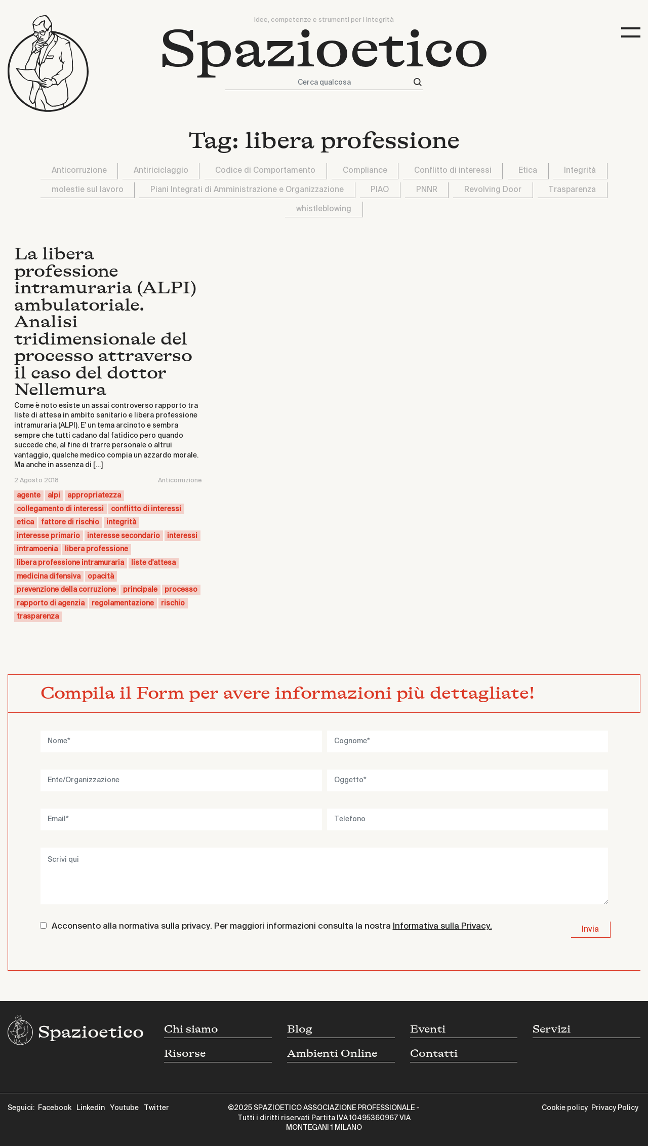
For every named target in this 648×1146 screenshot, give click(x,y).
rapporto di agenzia (51, 603)
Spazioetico (324, 49)
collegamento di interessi (60, 509)
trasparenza (38, 616)
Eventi (428, 1029)
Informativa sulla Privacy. (442, 926)
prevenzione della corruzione (66, 589)
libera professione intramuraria (70, 562)
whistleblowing (323, 209)
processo (181, 589)
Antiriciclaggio (161, 170)
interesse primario (48, 536)
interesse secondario (123, 536)
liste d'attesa (153, 562)
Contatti (434, 1053)
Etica (527, 170)
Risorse (185, 1053)
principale (140, 589)
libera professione (96, 549)
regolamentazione (123, 603)
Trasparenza (572, 190)
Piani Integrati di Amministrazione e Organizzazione (247, 190)
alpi (54, 495)
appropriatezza (94, 495)
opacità (101, 576)
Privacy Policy (614, 1108)
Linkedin (90, 1108)
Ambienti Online (332, 1053)
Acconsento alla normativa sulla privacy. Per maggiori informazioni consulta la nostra (272, 926)
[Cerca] (418, 82)
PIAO (380, 190)
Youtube (124, 1108)
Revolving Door (492, 190)
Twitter (156, 1108)
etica (25, 522)
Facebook (54, 1108)
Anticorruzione (79, 170)
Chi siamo (191, 1029)
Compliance (365, 170)
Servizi (552, 1029)
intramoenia (37, 549)
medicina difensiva (48, 576)
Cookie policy (565, 1108)
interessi (182, 536)
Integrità (580, 170)
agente (28, 495)
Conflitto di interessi (453, 170)
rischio (173, 603)
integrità (121, 522)
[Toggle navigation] (630, 32)
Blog (299, 1029)
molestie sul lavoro (88, 190)
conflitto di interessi (146, 509)
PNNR (426, 190)
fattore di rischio (70, 522)
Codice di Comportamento (265, 170)
